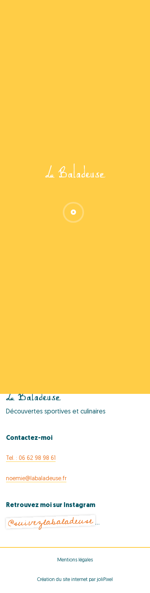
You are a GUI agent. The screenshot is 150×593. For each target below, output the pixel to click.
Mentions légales (75, 560)
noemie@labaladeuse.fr (36, 479)
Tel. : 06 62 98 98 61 (31, 458)
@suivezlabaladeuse (50, 522)
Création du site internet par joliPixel (75, 579)
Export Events (75, 339)
